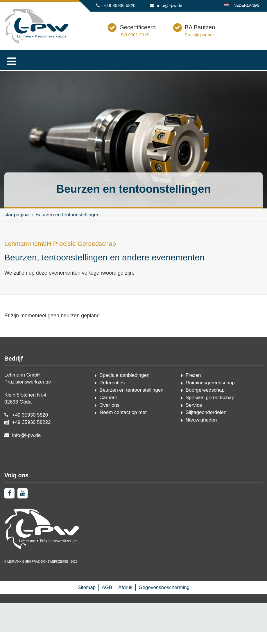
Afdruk (125, 622)
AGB (107, 622)
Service (194, 414)
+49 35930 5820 (119, 5)
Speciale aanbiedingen (124, 384)
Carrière (108, 406)
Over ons (109, 414)
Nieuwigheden (201, 428)
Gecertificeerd (166, 35)
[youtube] (22, 528)
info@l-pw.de (169, 5)
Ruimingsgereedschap (210, 391)
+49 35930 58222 (31, 431)
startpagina (16, 223)
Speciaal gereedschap (210, 406)
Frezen (193, 384)
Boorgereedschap (205, 398)
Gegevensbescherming (164, 622)
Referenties (112, 391)
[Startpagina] (36, 42)
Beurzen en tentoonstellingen (67, 223)
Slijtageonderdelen (206, 421)
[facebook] (9, 528)
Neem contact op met (122, 421)
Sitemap (87, 622)
